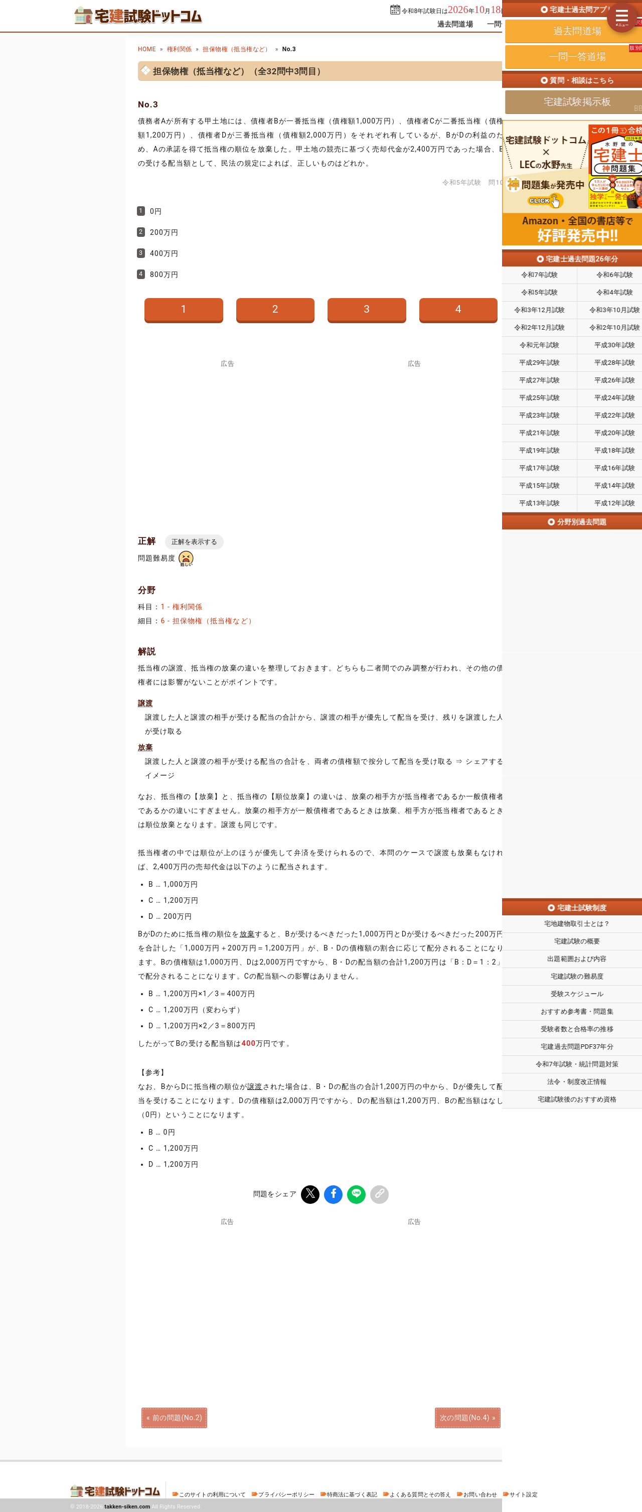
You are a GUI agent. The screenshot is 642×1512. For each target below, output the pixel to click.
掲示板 (554, 24)
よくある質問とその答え (420, 1493)
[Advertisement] (414, 1293)
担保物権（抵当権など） (237, 49)
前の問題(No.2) (177, 1416)
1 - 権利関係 (181, 607)
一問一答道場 (508, 24)
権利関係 (179, 49)
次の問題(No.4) (465, 1416)
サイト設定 (524, 1493)
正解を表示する (194, 541)
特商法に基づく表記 (352, 1493)
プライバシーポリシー (286, 1493)
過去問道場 (455, 24)
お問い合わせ (480, 1493)
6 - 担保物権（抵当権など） (207, 621)
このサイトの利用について (212, 1493)
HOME (147, 49)
